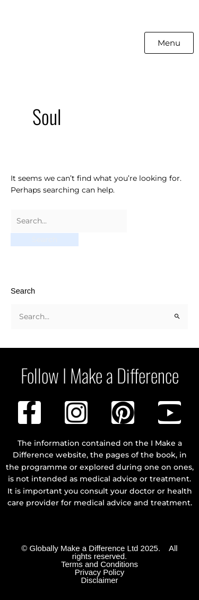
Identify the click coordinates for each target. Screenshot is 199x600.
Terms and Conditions (99, 564)
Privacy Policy (99, 572)
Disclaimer (99, 580)
